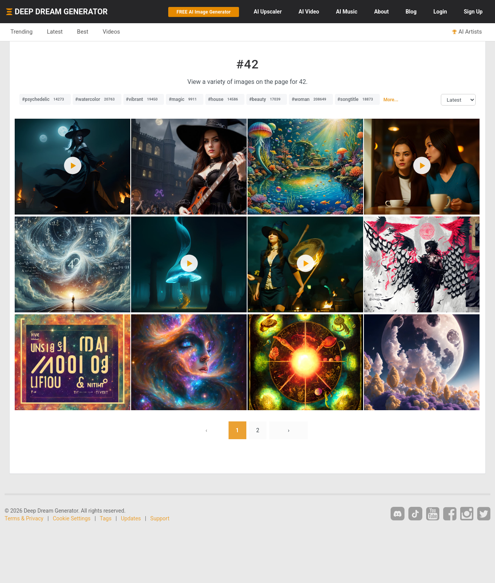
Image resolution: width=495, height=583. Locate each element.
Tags (105, 518)
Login (440, 12)
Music (346, 12)
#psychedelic (45, 99)
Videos (111, 31)
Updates (131, 518)
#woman (311, 99)
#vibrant (144, 99)
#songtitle (357, 99)
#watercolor (97, 99)
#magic (184, 99)
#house (225, 99)
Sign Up (473, 12)
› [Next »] (288, 430)
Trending (21, 31)
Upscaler (268, 12)
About (381, 12)
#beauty (266, 99)
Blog (411, 12)
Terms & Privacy (24, 518)
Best (82, 31)
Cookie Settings (72, 518)
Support (159, 518)
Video (309, 12)
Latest (55, 31)
